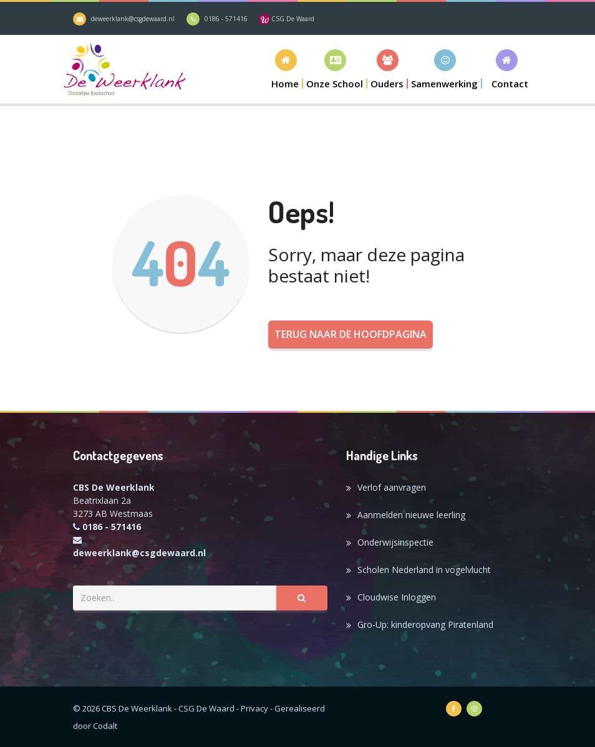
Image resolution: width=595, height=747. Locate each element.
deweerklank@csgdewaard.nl (133, 18)
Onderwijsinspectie (395, 542)
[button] (335, 69)
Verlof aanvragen (391, 487)
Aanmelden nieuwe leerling (411, 515)
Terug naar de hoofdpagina (350, 334)
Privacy (254, 708)
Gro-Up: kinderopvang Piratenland (425, 624)
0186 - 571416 (226, 18)
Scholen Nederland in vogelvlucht (424, 570)
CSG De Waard (286, 18)
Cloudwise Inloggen (396, 597)
